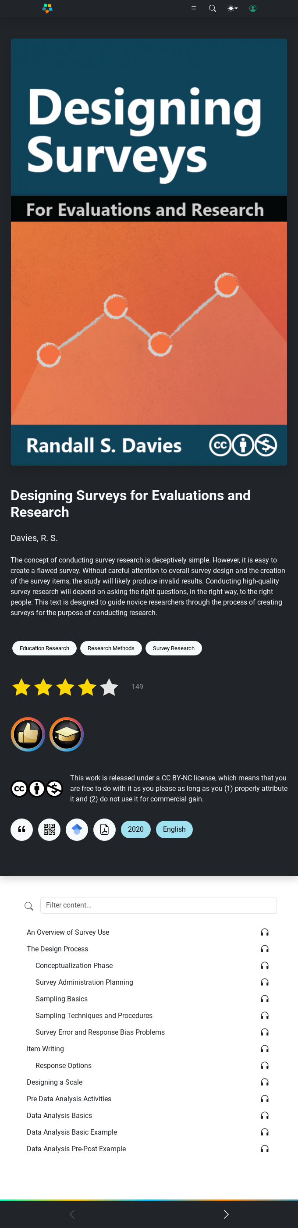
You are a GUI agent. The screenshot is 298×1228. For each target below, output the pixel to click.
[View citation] (22, 830)
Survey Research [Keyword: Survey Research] (174, 648)
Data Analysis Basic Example (72, 1132)
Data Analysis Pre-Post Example (76, 1149)
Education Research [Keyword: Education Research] (44, 648)
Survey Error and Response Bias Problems (100, 1032)
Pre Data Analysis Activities (69, 1099)
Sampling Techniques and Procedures (94, 1015)
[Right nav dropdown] (194, 8)
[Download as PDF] (104, 830)
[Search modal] (212, 8)
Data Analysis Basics (59, 1115)
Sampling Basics (61, 999)
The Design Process (57, 949)
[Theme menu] (233, 8)
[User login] (253, 8)
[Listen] (264, 933)
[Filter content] (29, 906)
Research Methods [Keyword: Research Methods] (111, 648)
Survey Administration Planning (84, 982)
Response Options (63, 1065)
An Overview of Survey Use (68, 932)
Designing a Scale (54, 1082)
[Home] (47, 8)
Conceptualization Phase (74, 965)
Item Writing (45, 1049)
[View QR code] (49, 830)
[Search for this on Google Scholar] (77, 830)
